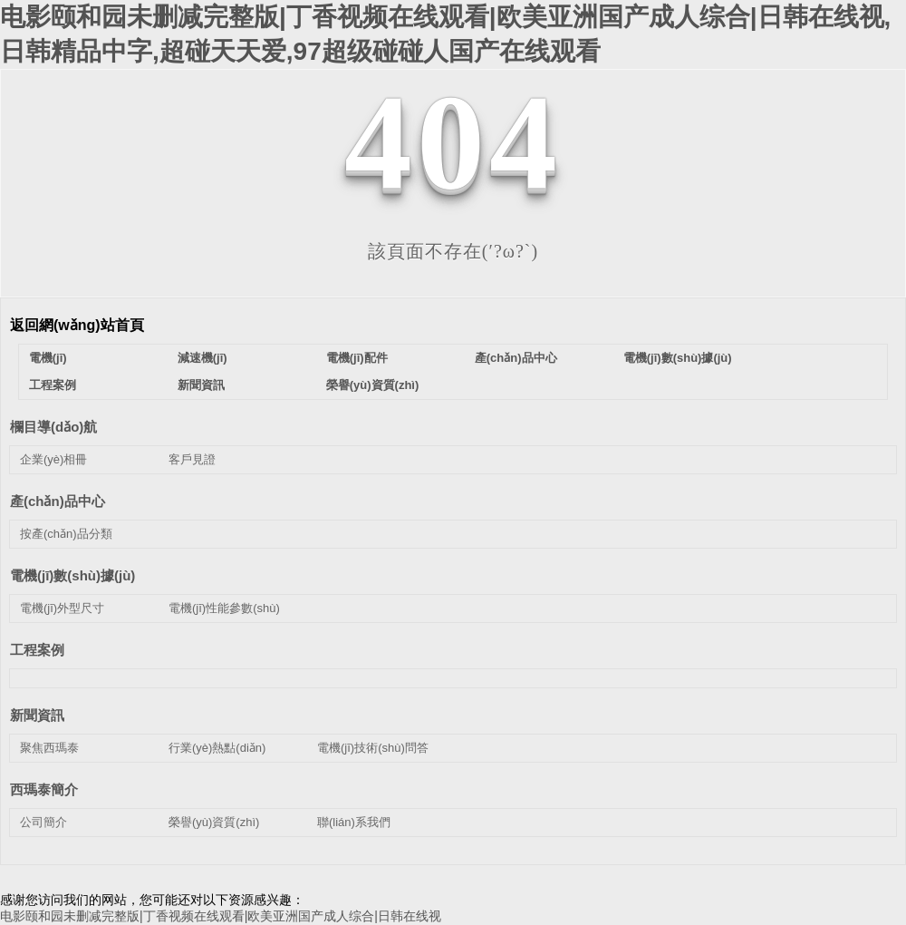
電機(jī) (48, 358)
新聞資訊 (201, 385)
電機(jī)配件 (357, 358)
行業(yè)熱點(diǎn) (217, 748)
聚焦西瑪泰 (49, 748)
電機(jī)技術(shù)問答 (373, 748)
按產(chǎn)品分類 (66, 533)
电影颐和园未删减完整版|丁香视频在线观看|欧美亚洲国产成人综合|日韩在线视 (220, 916)
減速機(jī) (202, 358)
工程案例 (52, 385)
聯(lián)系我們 (353, 822)
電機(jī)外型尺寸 (62, 608)
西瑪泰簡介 (44, 789)
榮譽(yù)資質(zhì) (372, 385)
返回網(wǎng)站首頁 (77, 325)
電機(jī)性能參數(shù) (224, 608)
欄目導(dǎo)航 (53, 426)
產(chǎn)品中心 (516, 358)
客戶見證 (192, 459)
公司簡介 (43, 822)
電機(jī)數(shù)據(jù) (677, 358)
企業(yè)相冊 (53, 459)
